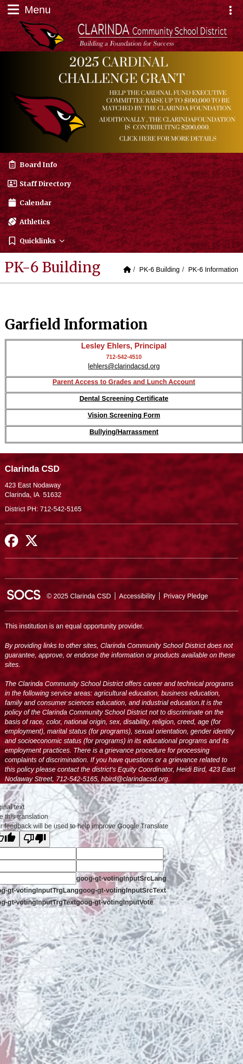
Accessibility (137, 596)
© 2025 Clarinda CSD (79, 596)
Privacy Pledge (185, 596)
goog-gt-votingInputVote (114, 902)
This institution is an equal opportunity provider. (74, 626)
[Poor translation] (35, 839)
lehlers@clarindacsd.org (124, 366)
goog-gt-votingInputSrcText (122, 890)
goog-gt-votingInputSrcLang (121, 878)
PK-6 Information (213, 269)
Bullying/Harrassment (124, 432)
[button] (121, 240)
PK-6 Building (159, 269)
